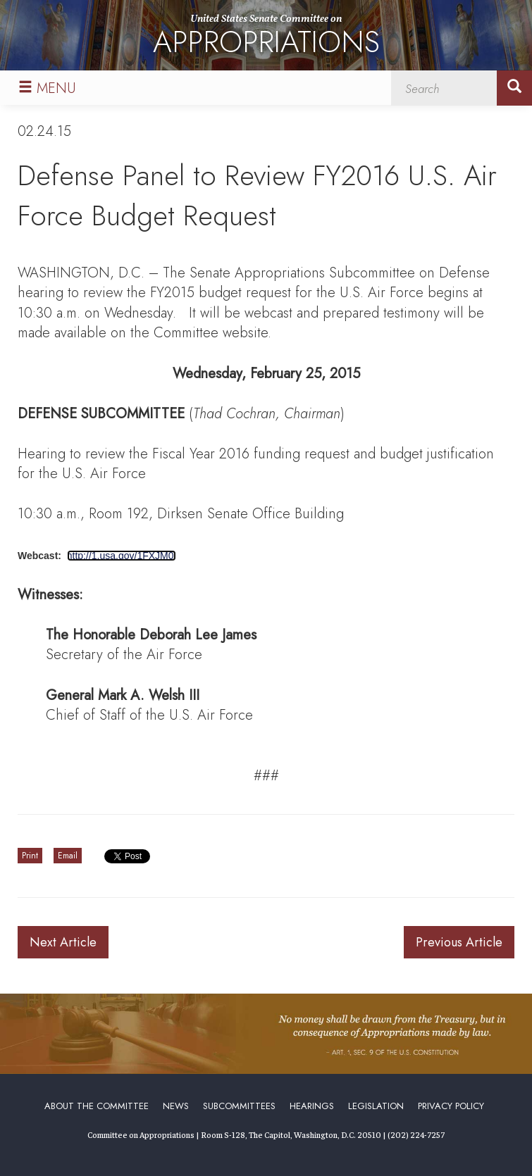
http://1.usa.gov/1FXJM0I (122, 555)
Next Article (63, 942)
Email (68, 855)
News (176, 1106)
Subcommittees (239, 1106)
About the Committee (96, 1106)
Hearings (312, 1106)
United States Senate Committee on (266, 37)
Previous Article (459, 942)
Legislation (376, 1106)
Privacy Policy (451, 1106)
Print (30, 855)
